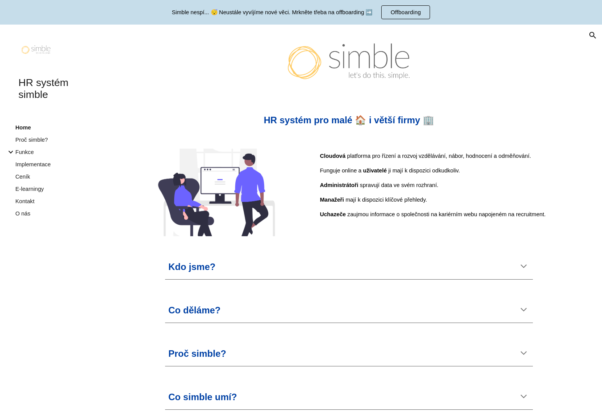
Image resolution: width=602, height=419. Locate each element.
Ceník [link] (22, 177)
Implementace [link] (33, 164)
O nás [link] (22, 213)
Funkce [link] (24, 152)
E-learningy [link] (29, 189)
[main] (349, 120)
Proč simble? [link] (31, 140)
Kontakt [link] (25, 201)
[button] (593, 35)
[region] (301, 12)
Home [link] (23, 127)
